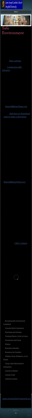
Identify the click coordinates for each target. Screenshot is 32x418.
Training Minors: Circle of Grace (16, 336)
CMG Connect (20, 243)
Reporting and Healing (13, 332)
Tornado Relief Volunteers (14, 328)
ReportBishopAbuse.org (16, 106)
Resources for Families (13, 352)
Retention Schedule (12, 348)
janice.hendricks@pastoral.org (16, 398)
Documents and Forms (13, 340)
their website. (15, 60)
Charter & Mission (11, 371)
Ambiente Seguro (11, 379)
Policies (7, 344)
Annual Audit (10, 375)
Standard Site (16, 410)
